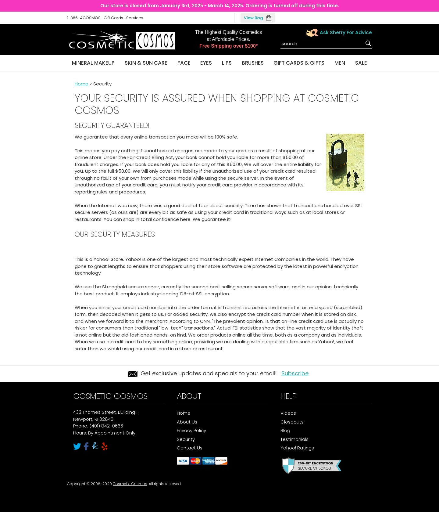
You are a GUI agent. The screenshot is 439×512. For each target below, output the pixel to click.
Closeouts (292, 422)
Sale (361, 63)
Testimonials (294, 439)
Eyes (206, 63)
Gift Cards (113, 18)
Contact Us (189, 448)
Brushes (253, 63)
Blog (285, 430)
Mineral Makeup (93, 63)
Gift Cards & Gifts (298, 63)
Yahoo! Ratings (297, 448)
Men (339, 63)
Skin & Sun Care (146, 63)
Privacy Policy (191, 430)
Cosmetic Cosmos (130, 483)
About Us (187, 422)
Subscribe (295, 373)
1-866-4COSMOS (84, 18)
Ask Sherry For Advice (346, 32)
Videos (288, 413)
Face (184, 63)
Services (134, 18)
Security (186, 439)
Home (81, 84)
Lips (227, 63)
